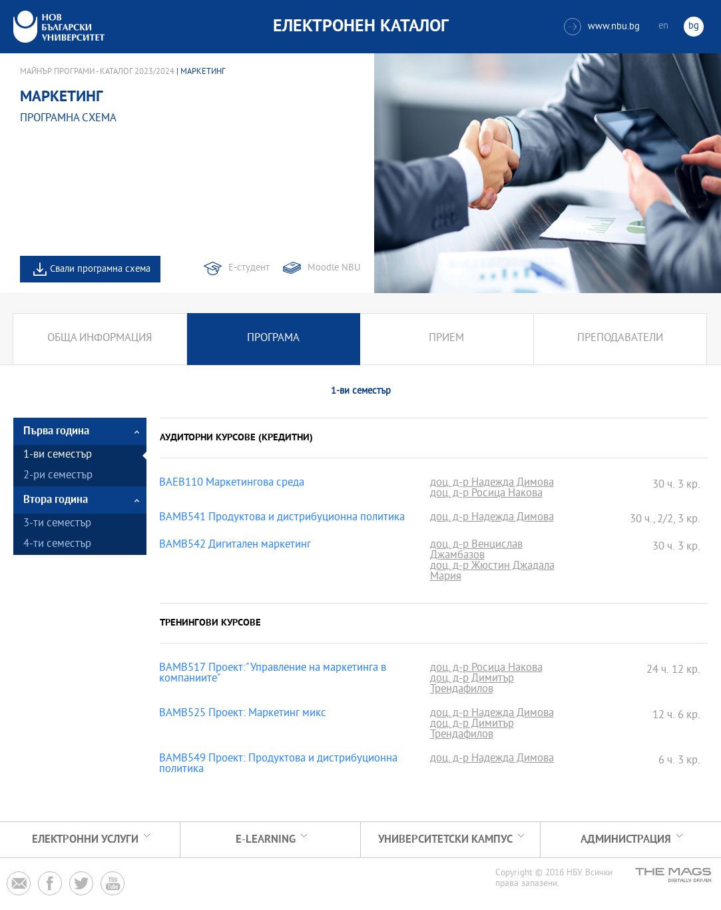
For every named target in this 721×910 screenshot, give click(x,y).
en (663, 26)
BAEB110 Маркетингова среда (231, 483)
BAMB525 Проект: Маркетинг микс (242, 714)
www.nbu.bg (602, 26)
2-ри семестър (58, 476)
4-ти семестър (57, 545)
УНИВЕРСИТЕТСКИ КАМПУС (445, 840)
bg (693, 26)
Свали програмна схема (100, 269)
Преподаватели (620, 339)
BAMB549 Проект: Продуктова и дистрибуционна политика (278, 764)
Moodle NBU (334, 268)
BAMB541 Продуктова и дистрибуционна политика (282, 518)
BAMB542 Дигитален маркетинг (235, 545)
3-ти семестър (57, 524)
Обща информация (99, 339)
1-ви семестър (57, 455)
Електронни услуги (85, 840)
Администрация (626, 840)
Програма (273, 339)
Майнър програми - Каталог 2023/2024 (97, 72)
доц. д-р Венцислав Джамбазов (476, 551)
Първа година (56, 431)
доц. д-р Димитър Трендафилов (472, 684)
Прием (446, 339)
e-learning (266, 840)
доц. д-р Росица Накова (486, 494)
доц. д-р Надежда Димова (492, 483)
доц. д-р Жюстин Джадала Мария (492, 572)
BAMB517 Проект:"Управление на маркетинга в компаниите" (272, 674)
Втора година (55, 500)
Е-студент (249, 268)
